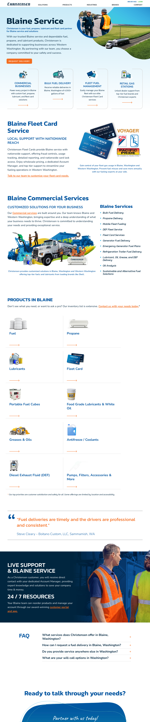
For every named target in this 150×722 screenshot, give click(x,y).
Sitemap (98, 719)
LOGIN (140, 1)
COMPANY (138, 4)
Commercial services (24, 213)
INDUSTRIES (92, 4)
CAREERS (67, 708)
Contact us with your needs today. (119, 306)
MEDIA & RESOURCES (121, 703)
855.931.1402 (132, 1)
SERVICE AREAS (94, 703)
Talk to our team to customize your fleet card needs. (38, 176)
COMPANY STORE (119, 708)
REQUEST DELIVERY (21, 61)
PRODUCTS (67, 4)
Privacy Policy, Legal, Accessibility (81, 719)
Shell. (81, 274)
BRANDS (115, 4)
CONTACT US (68, 703)
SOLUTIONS (43, 4)
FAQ (89, 708)
